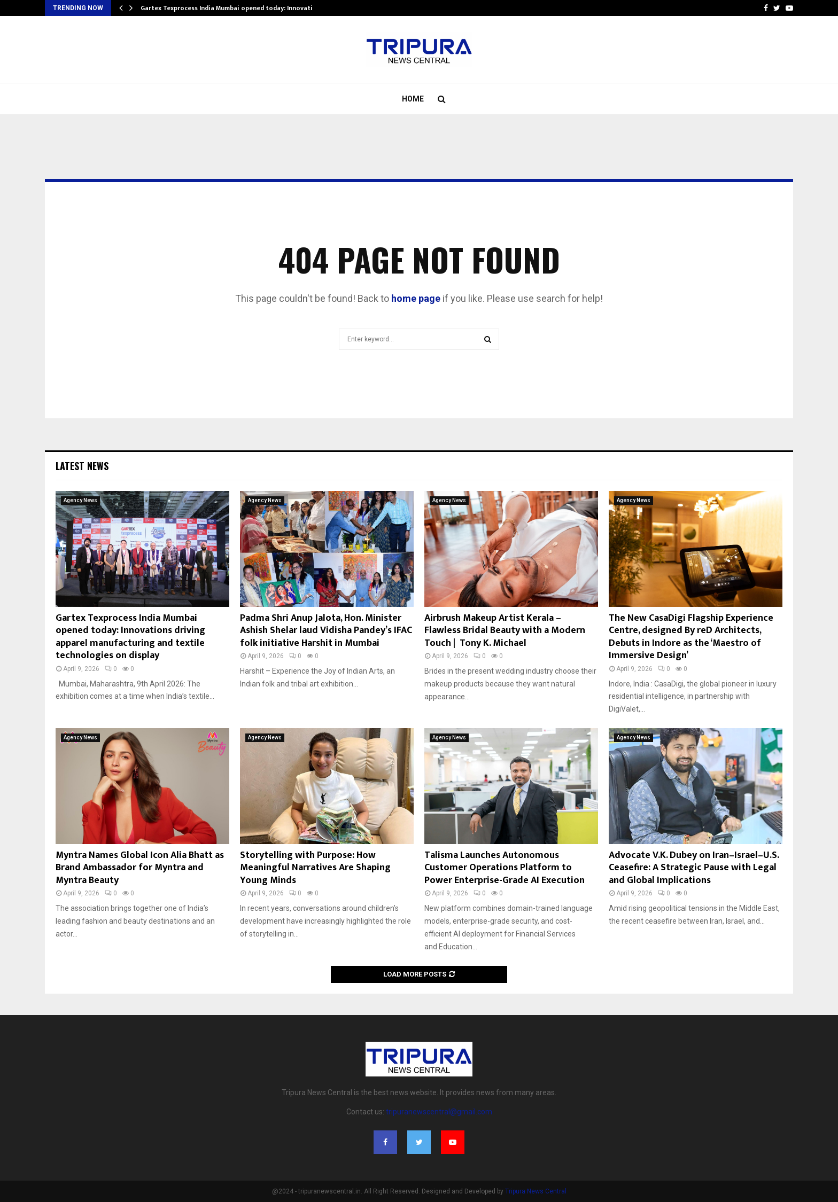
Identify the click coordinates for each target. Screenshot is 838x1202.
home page (415, 298)
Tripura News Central (536, 1191)
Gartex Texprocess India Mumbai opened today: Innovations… (235, 8)
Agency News (80, 500)
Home (413, 99)
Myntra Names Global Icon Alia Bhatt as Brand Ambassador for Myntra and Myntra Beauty (140, 867)
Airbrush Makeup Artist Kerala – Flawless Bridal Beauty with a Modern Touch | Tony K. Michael (504, 630)
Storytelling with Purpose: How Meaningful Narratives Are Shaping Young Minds (315, 867)
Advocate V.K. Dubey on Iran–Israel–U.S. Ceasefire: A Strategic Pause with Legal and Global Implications (694, 867)
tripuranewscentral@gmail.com (439, 1111)
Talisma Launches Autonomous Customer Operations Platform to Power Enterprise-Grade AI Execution (504, 867)
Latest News (82, 466)
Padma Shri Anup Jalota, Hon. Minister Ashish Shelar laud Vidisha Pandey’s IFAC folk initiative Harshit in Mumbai (326, 630)
